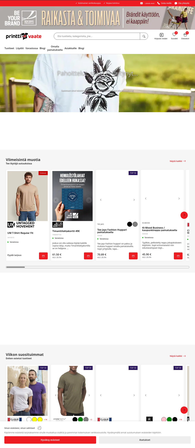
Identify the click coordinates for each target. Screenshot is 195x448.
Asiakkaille (71, 48)
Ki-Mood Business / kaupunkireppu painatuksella (160, 227)
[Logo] (24, 36)
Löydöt (20, 48)
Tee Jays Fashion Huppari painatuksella (112, 229)
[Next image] (88, 200)
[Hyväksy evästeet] (50, 440)
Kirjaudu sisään (161, 38)
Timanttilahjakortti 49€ (66, 230)
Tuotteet (9, 48)
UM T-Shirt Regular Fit (21, 232)
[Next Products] (184, 215)
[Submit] (42, 255)
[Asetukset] (145, 440)
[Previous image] (57, 200)
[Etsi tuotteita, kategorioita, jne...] (144, 36)
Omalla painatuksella (55, 48)
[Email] (147, 3)
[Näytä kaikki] (178, 160)
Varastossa (32, 48)
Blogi (42, 48)
